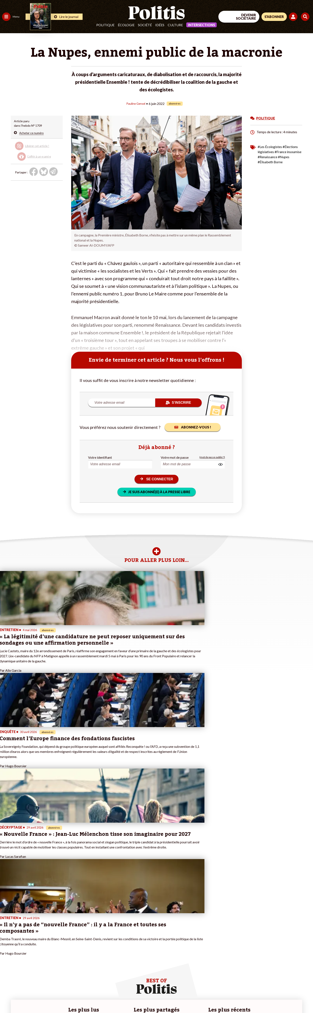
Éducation (24, 936)
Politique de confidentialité (124, 998)
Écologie (126, 25)
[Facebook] (259, 978)
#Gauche (75, 936)
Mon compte (44, 959)
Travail (22, 927)
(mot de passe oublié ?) (212, 457)
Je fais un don (45, 932)
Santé (22, 941)
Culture (175, 25)
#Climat (74, 927)
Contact (8, 998)
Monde (6, 954)
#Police (74, 932)
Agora (6, 927)
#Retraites (76, 941)
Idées (159, 25)
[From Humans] (264, 988)
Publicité (155, 998)
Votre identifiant (100, 457)
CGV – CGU (92, 998)
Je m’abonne (44, 941)
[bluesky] (272, 978)
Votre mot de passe (175, 457)
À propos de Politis (48, 954)
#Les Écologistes (270, 146)
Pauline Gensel (135, 103)
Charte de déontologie (63, 998)
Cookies (172, 998)
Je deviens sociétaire (49, 936)
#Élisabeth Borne (270, 162)
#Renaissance (267, 157)
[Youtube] (285, 978)
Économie (24, 932)
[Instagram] (299, 978)
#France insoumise (288, 152)
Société (145, 25)
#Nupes (283, 157)
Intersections (201, 25)
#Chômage (76, 945)
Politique (105, 25)
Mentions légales (30, 998)
